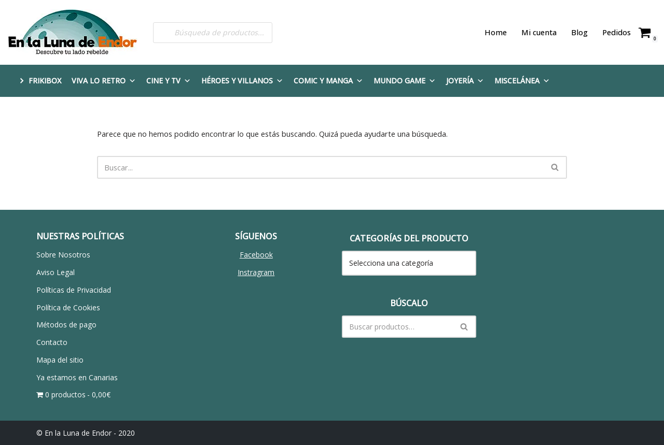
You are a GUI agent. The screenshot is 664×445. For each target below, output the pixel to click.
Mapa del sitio (60, 359)
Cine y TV (168, 80)
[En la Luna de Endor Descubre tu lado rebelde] (72, 32)
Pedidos (617, 32)
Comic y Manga (328, 80)
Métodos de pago (66, 324)
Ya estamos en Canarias (77, 377)
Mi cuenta (542, 32)
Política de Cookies (68, 306)
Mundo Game (405, 80)
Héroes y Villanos (242, 80)
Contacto (51, 342)
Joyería (465, 80)
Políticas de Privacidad (73, 289)
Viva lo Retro (104, 80)
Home (500, 32)
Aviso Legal (55, 272)
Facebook (256, 254)
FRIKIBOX (45, 80)
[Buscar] (320, 167)
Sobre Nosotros (63, 254)
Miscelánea (522, 80)
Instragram (256, 272)
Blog (581, 32)
